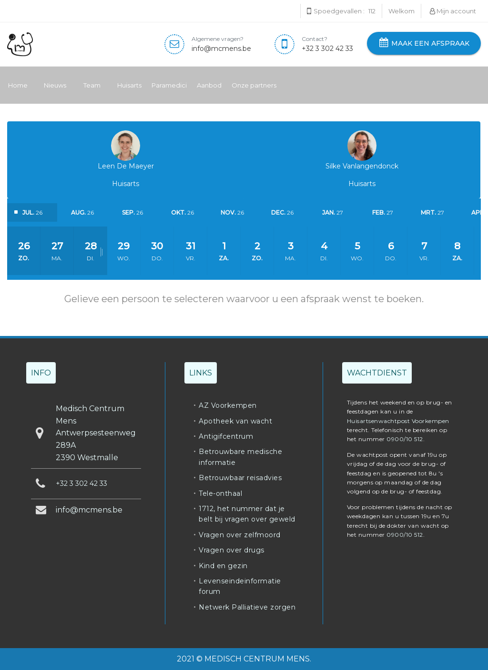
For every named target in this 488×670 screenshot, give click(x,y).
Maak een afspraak (424, 43)
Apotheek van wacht (235, 421)
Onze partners (254, 85)
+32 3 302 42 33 (327, 48)
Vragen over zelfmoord (240, 535)
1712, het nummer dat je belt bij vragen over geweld (247, 513)
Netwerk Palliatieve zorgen (247, 607)
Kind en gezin (223, 566)
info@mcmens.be (221, 48)
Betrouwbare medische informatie (240, 456)
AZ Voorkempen (228, 405)
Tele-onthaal (220, 493)
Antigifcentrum (226, 436)
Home (17, 85)
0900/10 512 (404, 439)
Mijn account (452, 11)
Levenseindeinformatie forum (240, 586)
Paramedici (169, 85)
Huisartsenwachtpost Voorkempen (398, 420)
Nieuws (55, 85)
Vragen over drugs (231, 550)
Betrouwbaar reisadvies (240, 477)
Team (92, 85)
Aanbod (209, 85)
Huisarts (129, 85)
